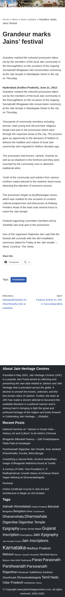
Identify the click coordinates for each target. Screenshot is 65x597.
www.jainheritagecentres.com (34, 589)
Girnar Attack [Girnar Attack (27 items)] (34, 528)
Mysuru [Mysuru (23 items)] (6, 560)
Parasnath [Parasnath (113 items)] (52, 560)
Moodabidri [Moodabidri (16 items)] (34, 555)
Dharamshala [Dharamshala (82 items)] (13, 516)
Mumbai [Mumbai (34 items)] (44, 554)
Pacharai (8, 483)
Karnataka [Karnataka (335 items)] (14, 547)
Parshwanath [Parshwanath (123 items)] (14, 566)
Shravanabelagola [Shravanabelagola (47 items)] (29, 577)
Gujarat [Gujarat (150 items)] (49, 528)
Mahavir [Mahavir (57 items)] (8, 554)
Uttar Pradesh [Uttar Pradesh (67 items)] (13, 582)
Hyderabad (18, 280)
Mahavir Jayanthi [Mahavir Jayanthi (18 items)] (22, 555)
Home (6, 19)
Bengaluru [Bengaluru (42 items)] (20, 511)
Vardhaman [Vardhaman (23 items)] (29, 583)
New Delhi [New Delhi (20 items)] (15, 560)
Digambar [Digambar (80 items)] (10, 522)
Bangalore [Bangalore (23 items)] (8, 511)
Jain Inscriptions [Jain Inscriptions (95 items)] (35, 541)
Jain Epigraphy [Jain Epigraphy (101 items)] (45, 534)
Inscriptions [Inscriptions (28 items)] (26, 535)
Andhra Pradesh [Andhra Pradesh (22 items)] (39, 507)
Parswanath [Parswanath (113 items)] (37, 566)
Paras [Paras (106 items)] (37, 560)
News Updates (28, 19)
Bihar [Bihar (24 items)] (30, 511)
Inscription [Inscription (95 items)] (11, 535)
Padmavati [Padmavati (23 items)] (26, 560)
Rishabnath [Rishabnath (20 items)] (23, 572)
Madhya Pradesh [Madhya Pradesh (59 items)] (39, 548)
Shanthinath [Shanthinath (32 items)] (9, 577)
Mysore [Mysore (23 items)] (53, 554)
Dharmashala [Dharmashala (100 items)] (35, 516)
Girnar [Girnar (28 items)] (23, 528)
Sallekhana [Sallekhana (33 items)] (35, 572)
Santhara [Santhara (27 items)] (48, 572)
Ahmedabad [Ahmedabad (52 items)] (22, 506)
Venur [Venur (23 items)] (39, 583)
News (15, 19)
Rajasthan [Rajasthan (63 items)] (10, 572)
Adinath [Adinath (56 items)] (8, 506)
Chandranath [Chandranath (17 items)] (38, 511)
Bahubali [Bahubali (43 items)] (53, 506)
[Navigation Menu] (58, 4)
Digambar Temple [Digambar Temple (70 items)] (32, 522)
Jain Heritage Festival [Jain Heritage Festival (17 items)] (12, 541)
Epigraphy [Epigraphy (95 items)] (11, 528)
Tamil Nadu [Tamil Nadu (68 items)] (50, 577)
